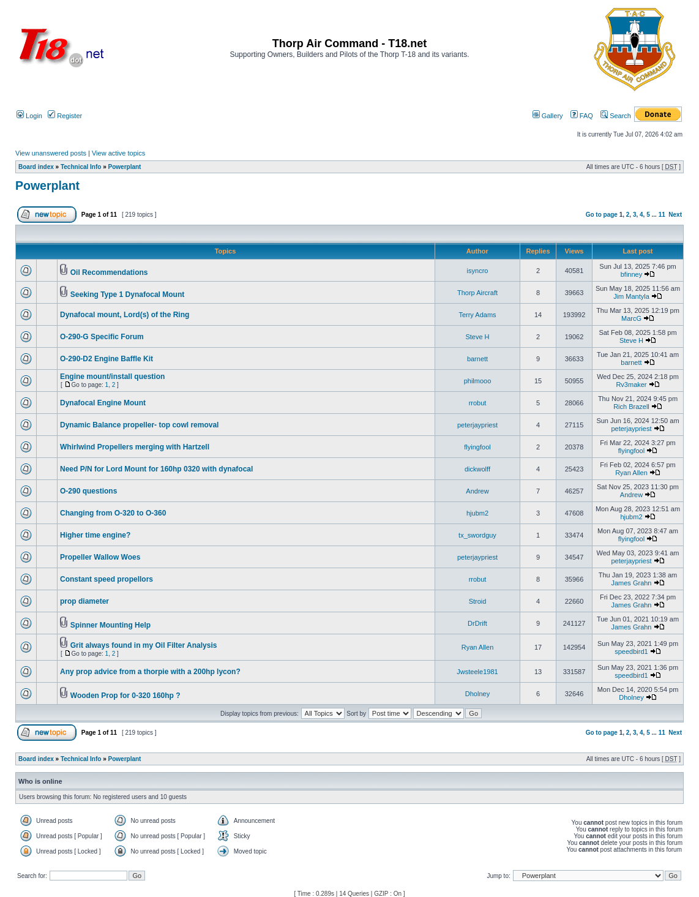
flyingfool (477, 447)
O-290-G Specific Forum (102, 336)
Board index (36, 166)
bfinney (631, 274)
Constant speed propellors (106, 579)
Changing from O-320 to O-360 (113, 513)
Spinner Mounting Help (110, 625)
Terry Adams (477, 314)
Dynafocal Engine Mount (103, 403)
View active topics (118, 153)
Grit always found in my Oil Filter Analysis (143, 645)
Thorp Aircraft (477, 292)
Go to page (602, 214)
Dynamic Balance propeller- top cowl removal (139, 425)
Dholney (477, 693)
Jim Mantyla (631, 296)
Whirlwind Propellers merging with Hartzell (134, 447)
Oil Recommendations (109, 272)
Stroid (478, 601)
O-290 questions (88, 491)
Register (65, 115)
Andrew (477, 491)
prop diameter (84, 601)
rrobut (478, 403)
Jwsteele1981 (477, 671)
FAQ (581, 115)
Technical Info (81, 166)
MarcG (631, 318)
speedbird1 (631, 651)
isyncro (477, 270)
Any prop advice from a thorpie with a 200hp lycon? (150, 671)
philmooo (478, 381)
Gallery (548, 115)
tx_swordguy (477, 535)
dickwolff (477, 469)
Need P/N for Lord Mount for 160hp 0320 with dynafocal (156, 469)
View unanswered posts (50, 153)
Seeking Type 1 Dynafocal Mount (127, 294)
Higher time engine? (95, 535)
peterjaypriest (477, 425)
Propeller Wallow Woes (100, 557)
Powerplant (124, 166)
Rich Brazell (631, 406)
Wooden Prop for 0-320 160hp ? (125, 695)
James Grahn (631, 583)
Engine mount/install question (112, 376)
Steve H (477, 336)
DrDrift (477, 623)
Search (615, 115)
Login (29, 115)
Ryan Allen (631, 472)
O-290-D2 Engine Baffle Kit (106, 359)
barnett (477, 358)
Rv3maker (631, 384)
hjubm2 (477, 513)
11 (662, 214)
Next (675, 214)
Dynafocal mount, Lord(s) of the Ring (124, 314)
